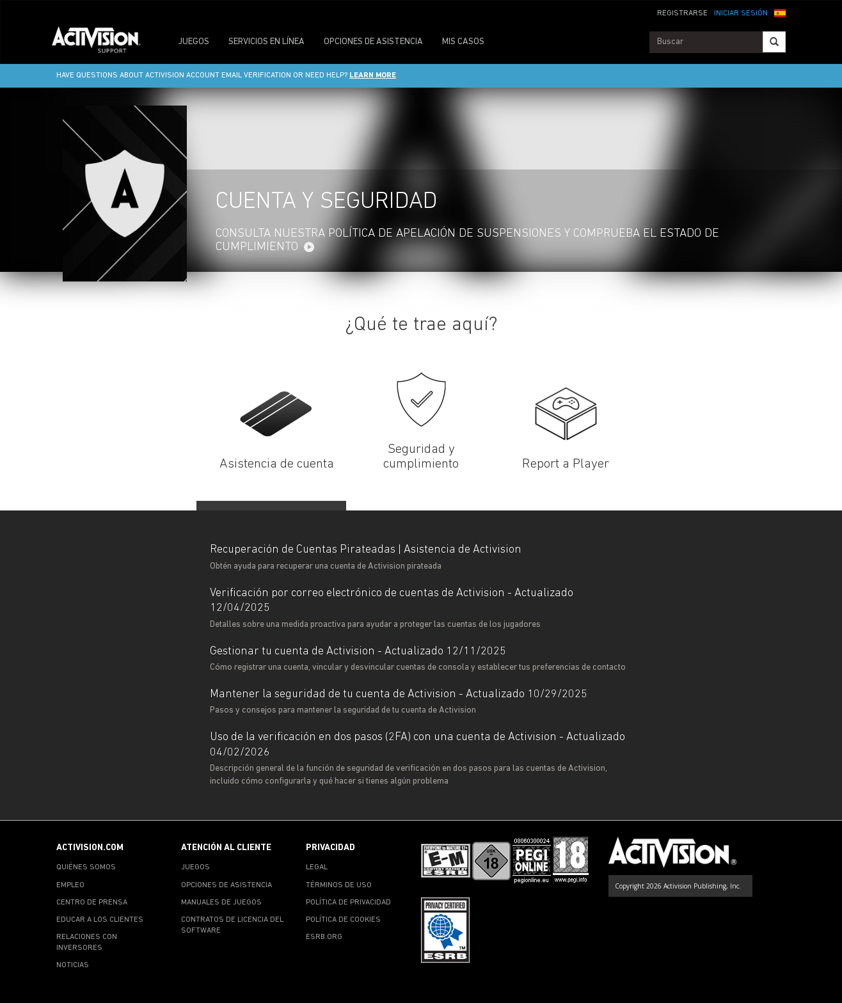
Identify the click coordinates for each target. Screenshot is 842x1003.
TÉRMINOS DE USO (339, 885)
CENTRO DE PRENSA (91, 902)
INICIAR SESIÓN (741, 13)
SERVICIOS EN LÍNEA (266, 42)
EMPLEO (70, 885)
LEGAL (317, 867)
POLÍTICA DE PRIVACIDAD (348, 902)
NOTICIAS (72, 965)
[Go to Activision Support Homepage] (103, 42)
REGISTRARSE (682, 13)
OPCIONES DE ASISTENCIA (373, 42)
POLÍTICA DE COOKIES (343, 920)
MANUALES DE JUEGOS (221, 902)
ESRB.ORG (324, 937)
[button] (780, 12)
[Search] (774, 41)
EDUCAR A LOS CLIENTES (99, 920)
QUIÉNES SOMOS (86, 867)
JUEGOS (193, 42)
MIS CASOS (463, 42)
